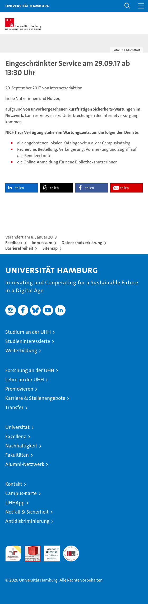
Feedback (13, 242)
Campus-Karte (21, 493)
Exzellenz (15, 436)
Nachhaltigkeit (21, 445)
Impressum (42, 242)
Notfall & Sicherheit (27, 512)
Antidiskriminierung (27, 521)
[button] (127, 6)
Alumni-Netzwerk (24, 464)
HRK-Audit (49, 551)
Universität (17, 427)
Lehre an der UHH (24, 379)
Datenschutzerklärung (82, 242)
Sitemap (50, 248)
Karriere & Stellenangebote (35, 398)
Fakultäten (17, 455)
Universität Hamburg (27, 5)
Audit (30, 548)
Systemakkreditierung (71, 548)
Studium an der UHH (28, 332)
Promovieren (19, 389)
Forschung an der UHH (29, 370)
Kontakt (13, 484)
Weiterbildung (21, 350)
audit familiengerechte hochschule (13, 553)
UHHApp (15, 502)
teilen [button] (19, 188)
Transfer (14, 407)
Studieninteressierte (27, 341)
